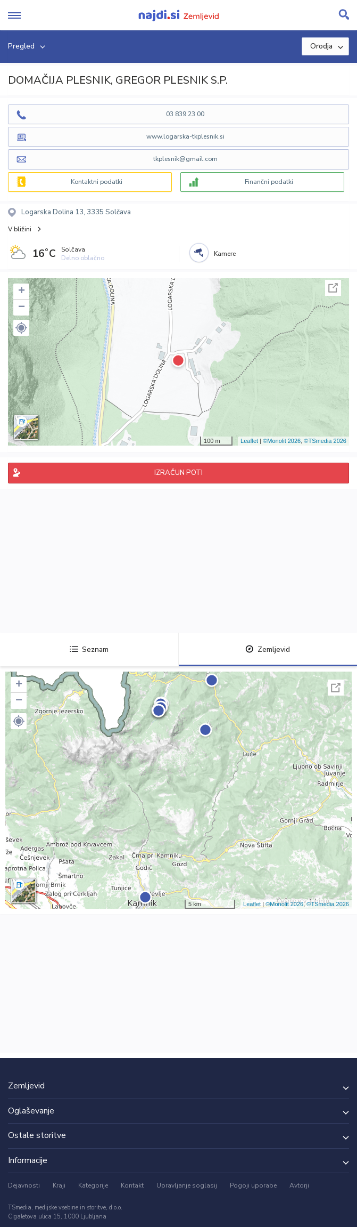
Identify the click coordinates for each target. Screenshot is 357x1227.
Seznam (89, 649)
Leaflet (249, 441)
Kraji (59, 1185)
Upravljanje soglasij (186, 1185)
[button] (21, 328)
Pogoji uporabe (253, 1185)
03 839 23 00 (185, 114)
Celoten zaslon (333, 288)
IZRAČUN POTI (178, 473)
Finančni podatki (269, 181)
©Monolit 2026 (282, 441)
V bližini (19, 229)
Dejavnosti (24, 1185)
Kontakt (132, 1185)
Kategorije (93, 1185)
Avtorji (299, 1185)
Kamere (225, 253)
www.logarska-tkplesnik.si (185, 136)
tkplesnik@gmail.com (185, 159)
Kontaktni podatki (96, 181)
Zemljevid (267, 649)
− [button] (21, 308)
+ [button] (21, 292)
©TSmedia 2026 (325, 441)
